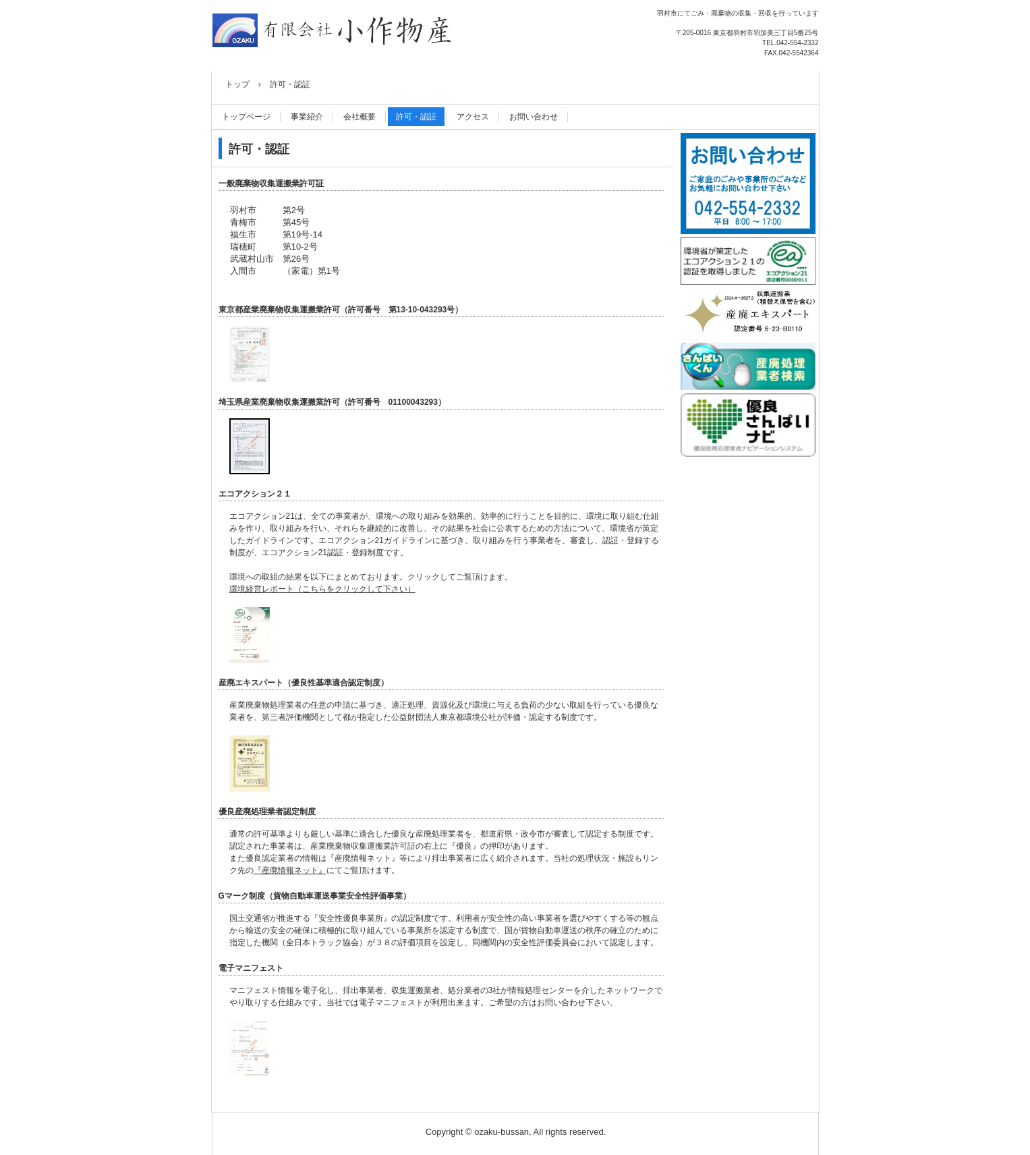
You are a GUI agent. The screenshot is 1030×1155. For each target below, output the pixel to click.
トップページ (246, 116)
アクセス (473, 116)
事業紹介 (307, 116)
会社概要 (359, 116)
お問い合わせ (533, 116)
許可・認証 (416, 116)
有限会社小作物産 (332, 31)
